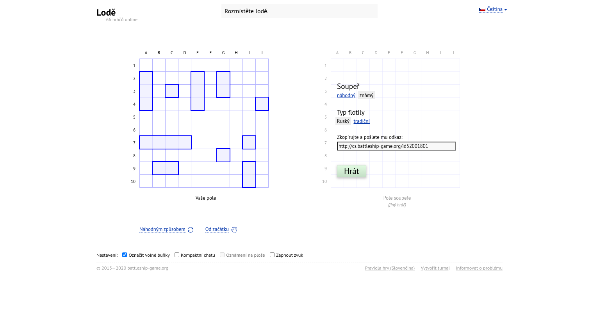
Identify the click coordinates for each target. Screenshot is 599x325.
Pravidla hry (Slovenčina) (390, 268)
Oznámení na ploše (245, 255)
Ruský (343, 121)
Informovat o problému (479, 268)
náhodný (346, 95)
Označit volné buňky (148, 255)
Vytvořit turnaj (435, 268)
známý (366, 95)
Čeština (495, 9)
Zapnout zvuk (289, 255)
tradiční (361, 121)
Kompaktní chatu (198, 255)
